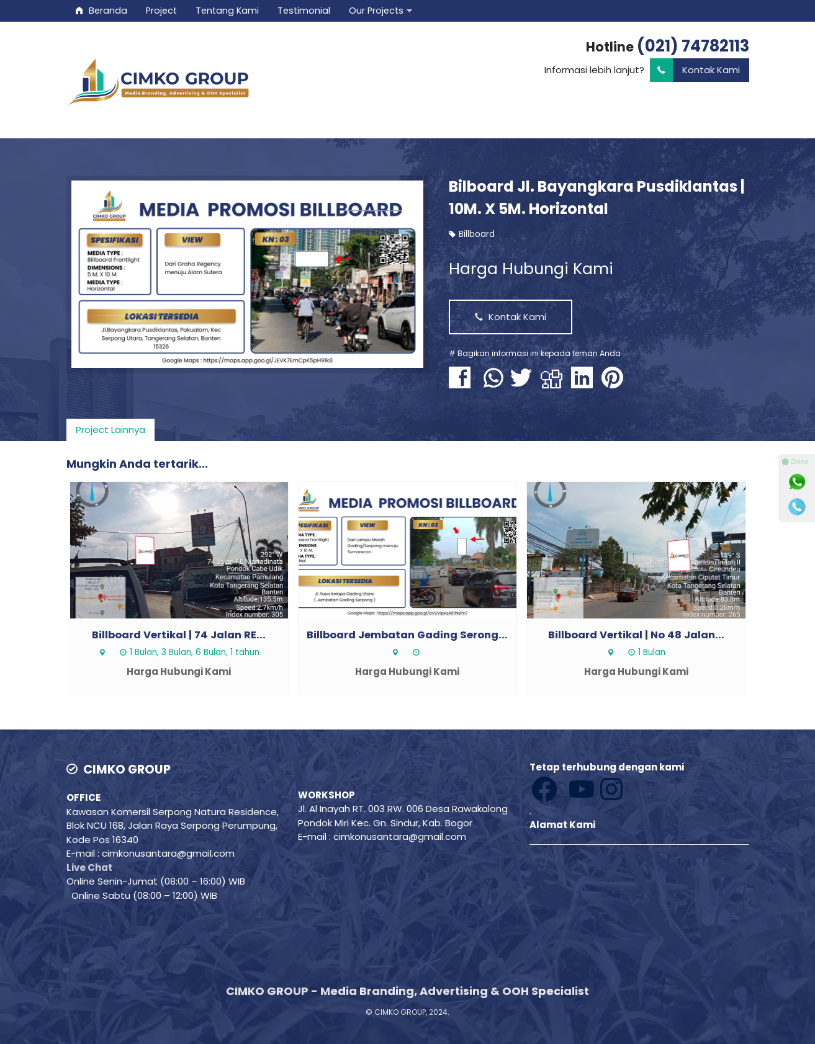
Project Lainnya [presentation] (110, 429)
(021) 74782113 (693, 46)
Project (161, 10)
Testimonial (303, 10)
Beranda (101, 10)
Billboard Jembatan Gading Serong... (407, 635)
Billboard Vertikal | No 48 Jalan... (636, 635)
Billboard (477, 234)
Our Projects (376, 10)
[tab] (110, 430)
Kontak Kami (695, 70)
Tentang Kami (227, 10)
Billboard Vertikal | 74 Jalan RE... (179, 635)
